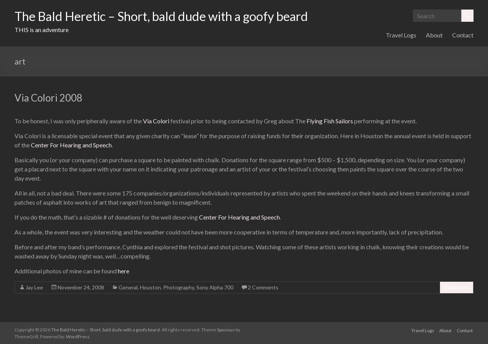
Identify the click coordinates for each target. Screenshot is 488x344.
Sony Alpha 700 (214, 287)
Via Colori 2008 (48, 98)
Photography (178, 287)
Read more (456, 287)
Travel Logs (401, 35)
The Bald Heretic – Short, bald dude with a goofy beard (178, 16)
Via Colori (156, 120)
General (128, 287)
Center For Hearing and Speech (71, 145)
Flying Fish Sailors (330, 120)
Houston (150, 287)
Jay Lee (34, 287)
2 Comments (263, 287)
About (434, 35)
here (123, 271)
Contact (463, 35)
